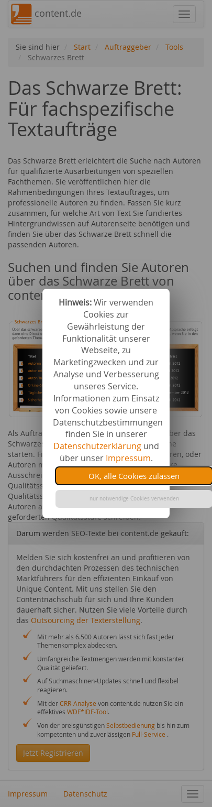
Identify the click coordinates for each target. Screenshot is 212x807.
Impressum (128, 458)
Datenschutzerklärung (97, 446)
